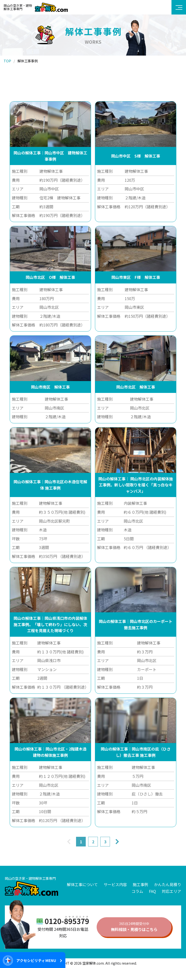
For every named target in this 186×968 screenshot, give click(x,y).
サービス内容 (115, 884)
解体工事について (82, 884)
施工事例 (140, 884)
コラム (137, 891)
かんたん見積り (167, 884)
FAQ (152, 891)
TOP (7, 60)
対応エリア (171, 891)
